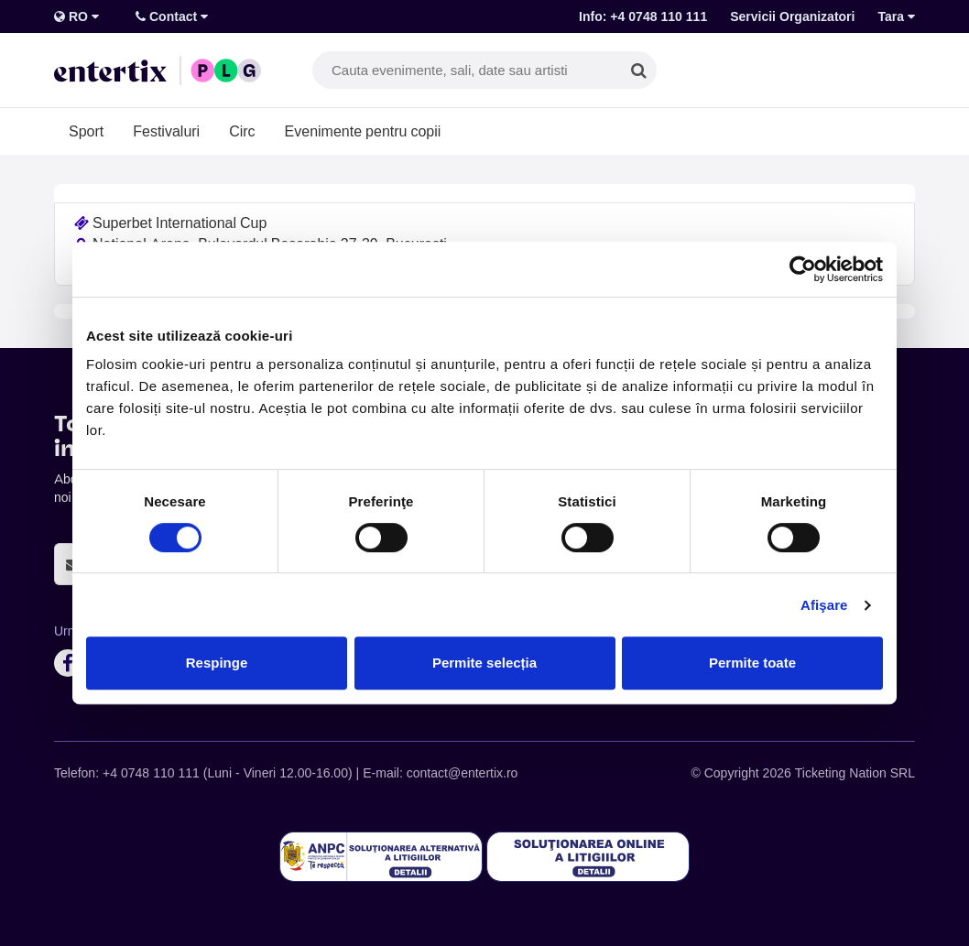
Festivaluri (166, 131)
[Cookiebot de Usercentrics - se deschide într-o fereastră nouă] (803, 269)
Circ (242, 131)
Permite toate (752, 662)
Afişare (824, 605)
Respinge (217, 662)
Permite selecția (484, 662)
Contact (172, 16)
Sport (86, 131)
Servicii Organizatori (792, 16)
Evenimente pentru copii (363, 131)
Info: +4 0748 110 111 (643, 16)
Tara (896, 16)
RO (76, 16)
